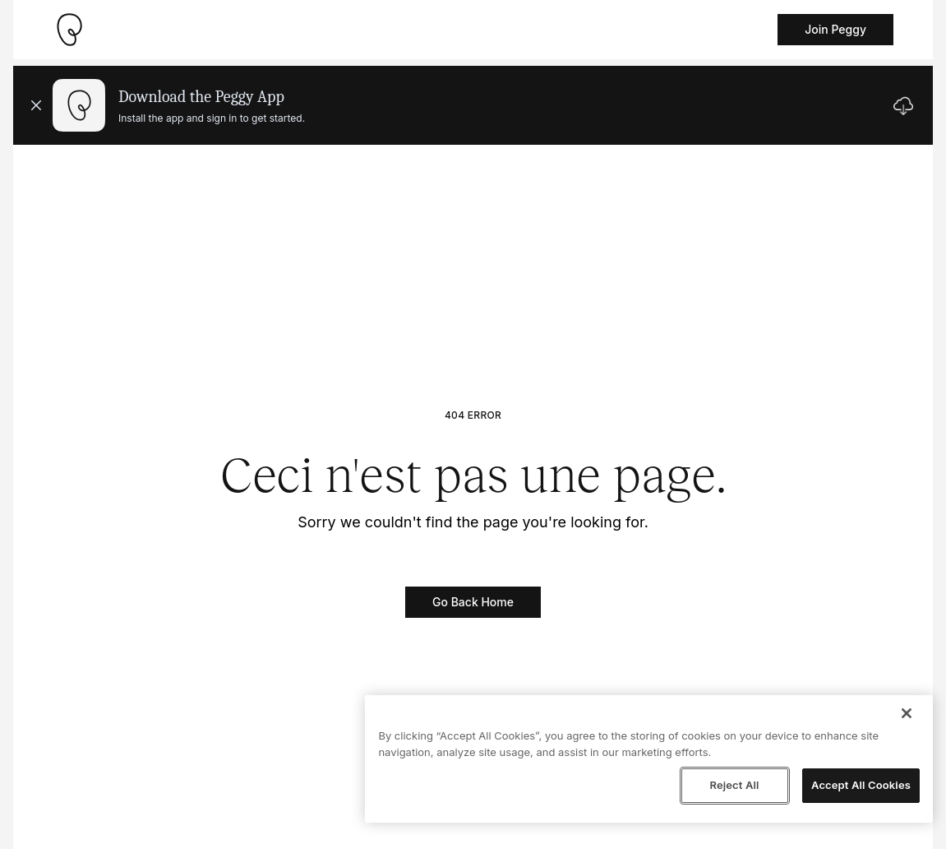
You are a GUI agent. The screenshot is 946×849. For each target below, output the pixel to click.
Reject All (734, 784)
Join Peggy (835, 29)
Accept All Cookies (861, 784)
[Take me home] (69, 29)
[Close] (906, 713)
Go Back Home (473, 602)
